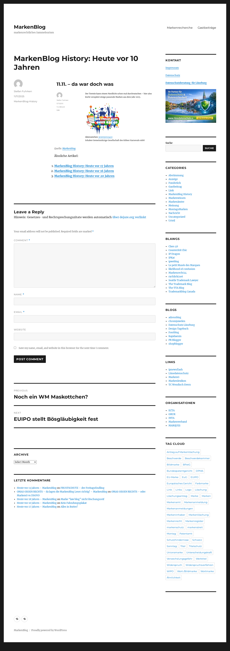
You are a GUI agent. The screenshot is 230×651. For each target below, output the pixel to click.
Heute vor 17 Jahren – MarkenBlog (37, 506)
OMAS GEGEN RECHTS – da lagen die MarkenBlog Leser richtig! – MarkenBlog (62, 491)
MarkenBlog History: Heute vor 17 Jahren (84, 166)
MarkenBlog (30, 27)
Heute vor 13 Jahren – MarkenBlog (36, 487)
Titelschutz (195, 546)
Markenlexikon (177, 380)
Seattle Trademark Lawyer (183, 280)
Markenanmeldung (195, 502)
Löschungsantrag (177, 495)
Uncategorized (177, 216)
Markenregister (194, 521)
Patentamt (186, 533)
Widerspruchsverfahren (199, 565)
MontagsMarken (178, 209)
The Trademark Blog (180, 284)
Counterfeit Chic (178, 250)
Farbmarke (201, 483)
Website (20, 329)
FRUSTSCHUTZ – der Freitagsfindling (82, 487)
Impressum (172, 67)
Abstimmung (176, 175)
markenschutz (175, 527)
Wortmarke (207, 571)
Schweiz (197, 539)
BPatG (186, 464)
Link (171, 190)
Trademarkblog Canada (182, 291)
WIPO (170, 571)
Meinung (174, 205)
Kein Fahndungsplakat (74, 503)
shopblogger (176, 343)
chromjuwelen (177, 321)
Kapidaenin (175, 336)
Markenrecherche (180, 27)
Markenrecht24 (178, 272)
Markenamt (174, 502)
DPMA (199, 470)
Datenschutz (172, 75)
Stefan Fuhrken (23, 91)
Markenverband (178, 421)
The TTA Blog (176, 287)
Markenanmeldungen (180, 508)
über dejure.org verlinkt (129, 217)
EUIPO (194, 477)
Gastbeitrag (175, 186)
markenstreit (195, 527)
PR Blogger (175, 340)
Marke (194, 495)
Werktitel (201, 558)
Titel (182, 546)
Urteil (172, 220)
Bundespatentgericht (179, 470)
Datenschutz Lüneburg (182, 324)
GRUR (172, 414)
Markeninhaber (176, 514)
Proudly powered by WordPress (49, 630)
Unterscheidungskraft (199, 552)
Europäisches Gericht (179, 483)
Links (179, 489)
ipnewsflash (176, 369)
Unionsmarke (175, 552)
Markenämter (176, 201)
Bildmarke (173, 464)
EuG (184, 477)
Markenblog (68, 148)
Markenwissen (177, 198)
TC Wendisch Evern (180, 384)
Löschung (201, 489)
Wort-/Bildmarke (187, 571)
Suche (168, 143)
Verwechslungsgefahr (179, 558)
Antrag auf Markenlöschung (183, 452)
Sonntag (172, 546)
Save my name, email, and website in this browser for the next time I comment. (64, 348)
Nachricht (174, 213)
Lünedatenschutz (178, 373)
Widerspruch (174, 565)
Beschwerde (174, 458)
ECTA (172, 410)
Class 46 (173, 246)
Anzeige (173, 179)
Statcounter (8, 648)
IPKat (172, 257)
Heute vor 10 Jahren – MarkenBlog (37, 503)
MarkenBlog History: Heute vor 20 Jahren (84, 176)
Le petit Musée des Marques (184, 265)
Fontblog (174, 332)
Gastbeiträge (207, 27)
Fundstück (175, 182)
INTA (171, 418)
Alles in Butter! (69, 506)
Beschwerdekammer (197, 458)
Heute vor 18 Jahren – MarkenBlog (37, 499)
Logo (188, 489)
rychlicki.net (176, 276)
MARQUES (174, 425)
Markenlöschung (199, 514)
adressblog (175, 317)
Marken (206, 495)
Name (19, 294)
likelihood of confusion (182, 269)
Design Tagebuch (178, 328)
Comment (22, 240)
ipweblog (174, 261)
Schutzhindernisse (178, 539)
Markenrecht (174, 521)
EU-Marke (172, 477)
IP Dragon (174, 253)
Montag (171, 533)
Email (19, 312)
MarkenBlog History (25, 101)
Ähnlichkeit (173, 577)
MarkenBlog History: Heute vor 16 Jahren (84, 171)
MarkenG (174, 377)
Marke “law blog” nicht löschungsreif (82, 499)
